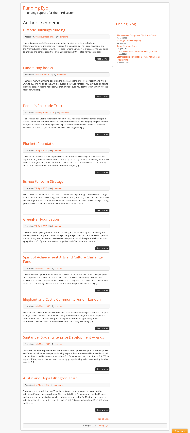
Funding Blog (125, 24)
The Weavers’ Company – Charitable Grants (137, 35)
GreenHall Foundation (41, 219)
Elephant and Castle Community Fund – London (62, 299)
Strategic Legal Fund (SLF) (129, 40)
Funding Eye (35, 8)
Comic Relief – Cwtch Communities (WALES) (137, 51)
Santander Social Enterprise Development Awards (63, 337)
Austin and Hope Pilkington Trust (50, 378)
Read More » (103, 59)
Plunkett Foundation (40, 143)
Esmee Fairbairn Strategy (43, 181)
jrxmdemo (63, 36)
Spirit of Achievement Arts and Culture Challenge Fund (63, 259)
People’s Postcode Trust (42, 105)
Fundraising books (38, 67)
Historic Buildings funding (44, 29)
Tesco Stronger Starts (127, 46)
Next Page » (103, 419)
